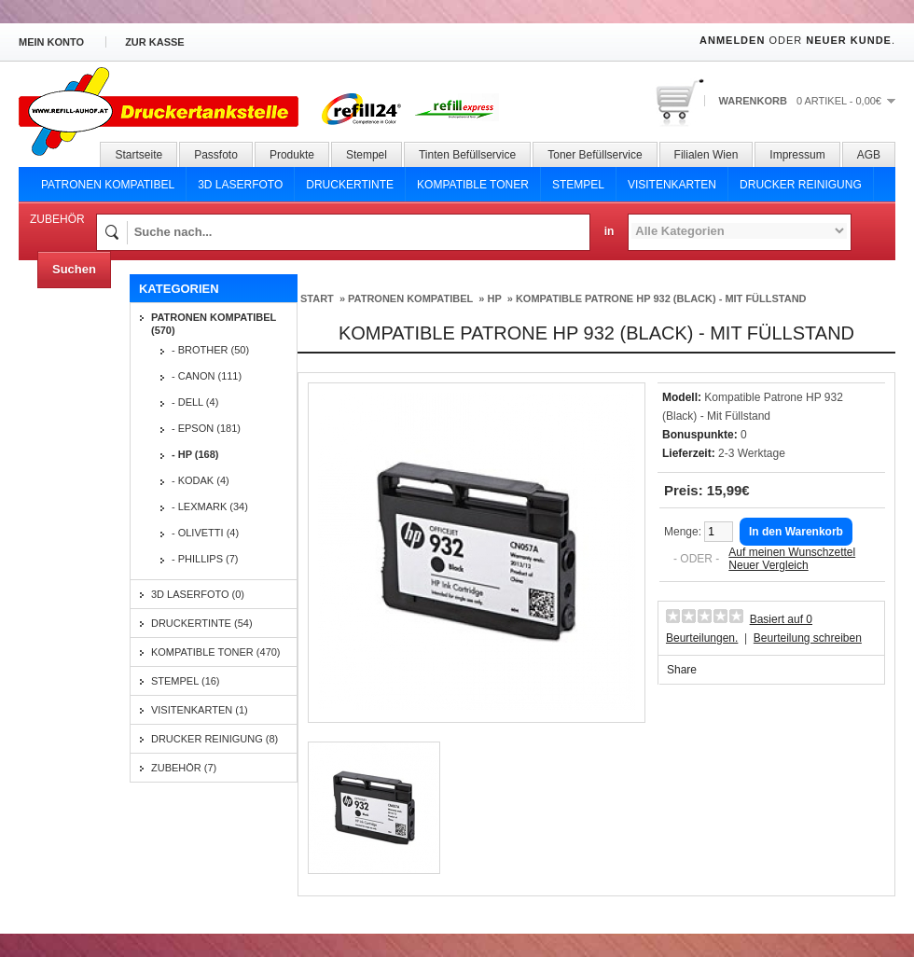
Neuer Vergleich (768, 565)
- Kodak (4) (200, 480)
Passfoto (216, 154)
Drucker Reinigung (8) (214, 738)
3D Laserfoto (240, 184)
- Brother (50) (210, 349)
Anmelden (732, 40)
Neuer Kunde (849, 40)
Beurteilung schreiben (808, 638)
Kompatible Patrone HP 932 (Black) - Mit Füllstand (661, 298)
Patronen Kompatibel (107, 184)
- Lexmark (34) (210, 506)
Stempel (366, 154)
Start (317, 298)
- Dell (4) (195, 402)
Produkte (292, 154)
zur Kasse (155, 42)
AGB (868, 154)
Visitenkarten (672, 184)
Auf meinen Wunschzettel (791, 552)
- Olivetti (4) (205, 532)
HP (494, 298)
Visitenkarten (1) (199, 709)
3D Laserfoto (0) (197, 594)
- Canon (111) (207, 375)
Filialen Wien (706, 154)
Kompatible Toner (473, 184)
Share (682, 669)
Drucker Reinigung (801, 184)
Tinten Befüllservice (467, 154)
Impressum (796, 154)
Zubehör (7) (183, 767)
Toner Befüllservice (594, 154)
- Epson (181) (206, 428)
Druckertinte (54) (202, 623)
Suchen (74, 269)
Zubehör (57, 219)
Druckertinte (350, 184)
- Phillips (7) (205, 558)
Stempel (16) (185, 681)
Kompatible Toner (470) (216, 652)
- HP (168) (195, 454)
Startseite (138, 154)
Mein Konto (51, 42)
